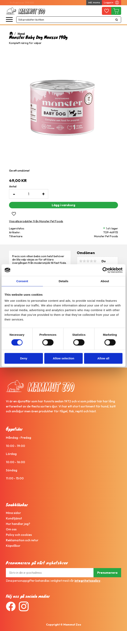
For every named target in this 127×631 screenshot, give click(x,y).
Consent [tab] (22, 281)
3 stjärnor (88, 261)
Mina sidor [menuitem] (13, 513)
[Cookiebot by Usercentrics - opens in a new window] (105, 270)
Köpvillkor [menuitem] (13, 546)
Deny (23, 358)
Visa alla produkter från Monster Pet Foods (36, 221)
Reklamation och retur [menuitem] (22, 540)
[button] (9, 19)
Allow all (103, 358)
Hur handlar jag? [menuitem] (18, 524)
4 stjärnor (91, 261)
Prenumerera (107, 573)
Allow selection (63, 358)
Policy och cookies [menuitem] (19, 535)
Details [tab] (63, 281)
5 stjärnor (95, 261)
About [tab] (105, 281)
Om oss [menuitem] (11, 529)
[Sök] (116, 20)
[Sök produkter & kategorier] (64, 20)
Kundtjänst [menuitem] (14, 518)
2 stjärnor (84, 261)
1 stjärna (81, 261)
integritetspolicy (87, 581)
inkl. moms (94, 2)
